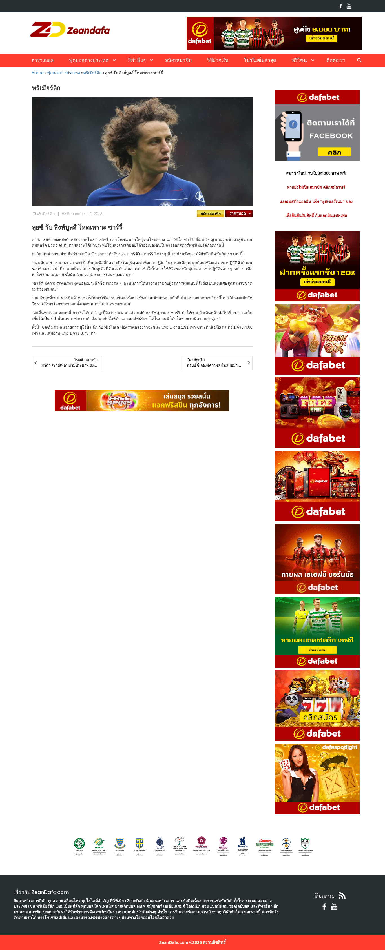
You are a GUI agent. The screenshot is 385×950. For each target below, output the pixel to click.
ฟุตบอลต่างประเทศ (89, 60)
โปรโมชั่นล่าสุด (260, 60)
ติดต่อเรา (336, 60)
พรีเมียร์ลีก (92, 72)
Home (38, 72)
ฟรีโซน (299, 60)
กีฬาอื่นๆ (137, 60)
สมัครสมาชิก (178, 60)
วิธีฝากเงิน (218, 60)
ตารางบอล (42, 60)
